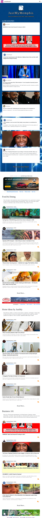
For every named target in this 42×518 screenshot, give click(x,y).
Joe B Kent (8, 422)
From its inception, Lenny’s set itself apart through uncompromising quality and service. (19, 264)
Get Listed (29, 304)
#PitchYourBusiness (10, 320)
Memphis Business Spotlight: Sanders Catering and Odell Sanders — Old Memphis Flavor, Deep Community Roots (20, 283)
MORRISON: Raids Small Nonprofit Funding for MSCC (14, 434)
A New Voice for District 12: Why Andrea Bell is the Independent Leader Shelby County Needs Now (20, 496)
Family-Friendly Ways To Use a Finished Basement (13, 397)
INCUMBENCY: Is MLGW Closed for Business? (12, 474)
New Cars (33, 191)
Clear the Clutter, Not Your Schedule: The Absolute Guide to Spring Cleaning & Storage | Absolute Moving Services (20, 354)
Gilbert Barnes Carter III (11, 441)
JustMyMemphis (9, 483)
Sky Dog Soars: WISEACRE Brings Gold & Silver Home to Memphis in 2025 (18, 220)
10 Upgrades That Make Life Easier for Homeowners (14, 376)
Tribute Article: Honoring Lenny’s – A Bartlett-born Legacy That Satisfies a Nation (20, 263)
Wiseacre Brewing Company (11, 208)
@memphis (15, 304)
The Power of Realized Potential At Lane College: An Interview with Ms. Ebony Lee (21, 453)
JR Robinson (8, 251)
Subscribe (22, 304)
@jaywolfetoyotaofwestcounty (12, 191)
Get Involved (37, 304)
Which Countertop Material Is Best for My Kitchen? (13, 332)
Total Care (21, 191)
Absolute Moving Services (11, 341)
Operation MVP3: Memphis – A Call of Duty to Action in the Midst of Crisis (18, 241)
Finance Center (27, 191)
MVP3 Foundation (9, 229)
